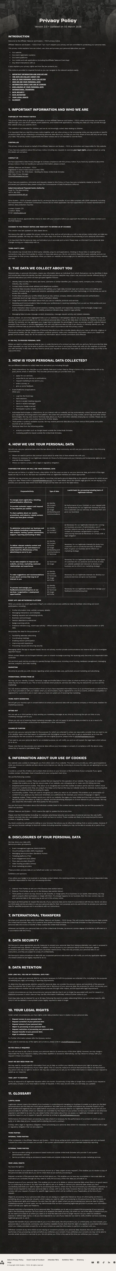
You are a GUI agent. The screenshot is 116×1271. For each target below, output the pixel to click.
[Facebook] (98, 1262)
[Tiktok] (103, 1262)
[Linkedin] (109, 1262)
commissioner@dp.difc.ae (17, 194)
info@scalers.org (19, 213)
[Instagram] (114, 1262)
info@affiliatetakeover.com (18, 176)
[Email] (92, 1262)
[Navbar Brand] (15, 5)
